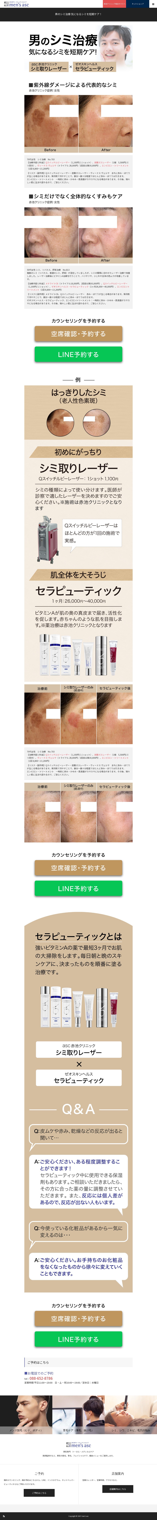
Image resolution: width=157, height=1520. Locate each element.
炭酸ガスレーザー (102, 162)
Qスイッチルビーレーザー (58, 162)
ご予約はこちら (39, 1492)
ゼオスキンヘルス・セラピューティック (70, 286)
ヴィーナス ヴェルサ (46, 165)
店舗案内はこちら (118, 1489)
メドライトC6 (52, 283)
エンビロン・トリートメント (115, 165)
